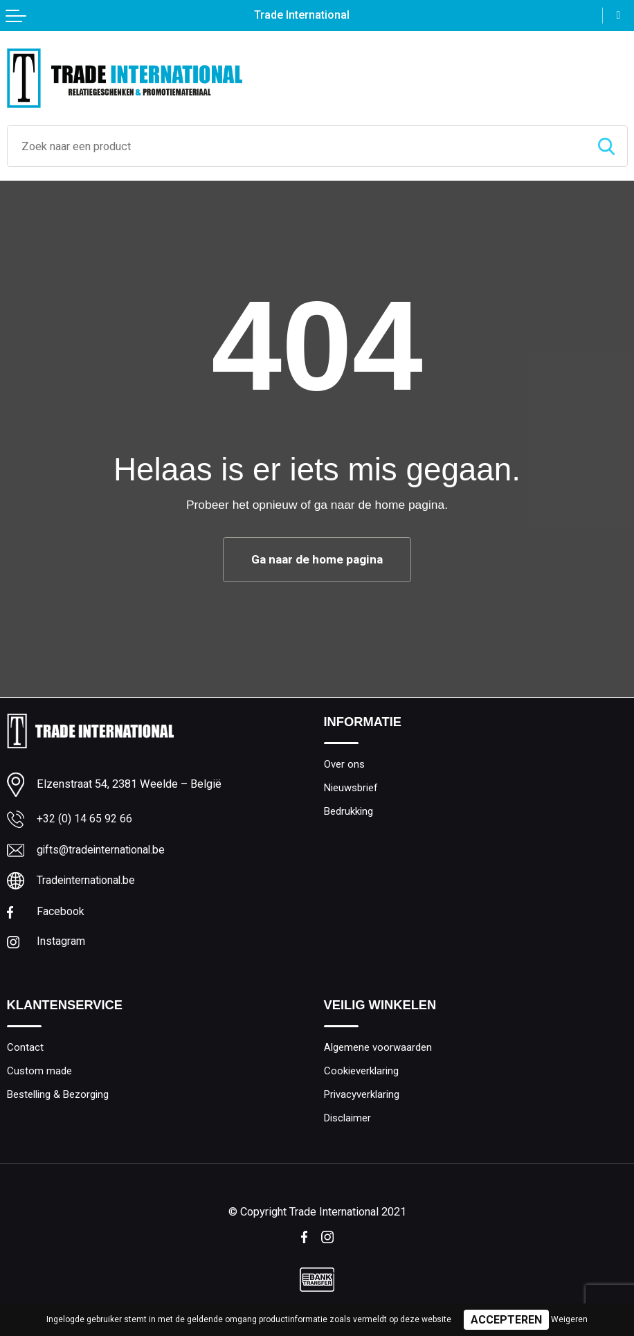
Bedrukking (350, 812)
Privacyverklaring (364, 1097)
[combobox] (297, 146)
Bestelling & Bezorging (61, 1097)
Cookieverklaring (363, 1073)
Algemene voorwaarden (380, 1049)
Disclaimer (349, 1121)
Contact (25, 1049)
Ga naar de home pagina (317, 559)
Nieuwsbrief (353, 788)
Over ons (345, 764)
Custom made (40, 1073)
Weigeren (569, 1319)
